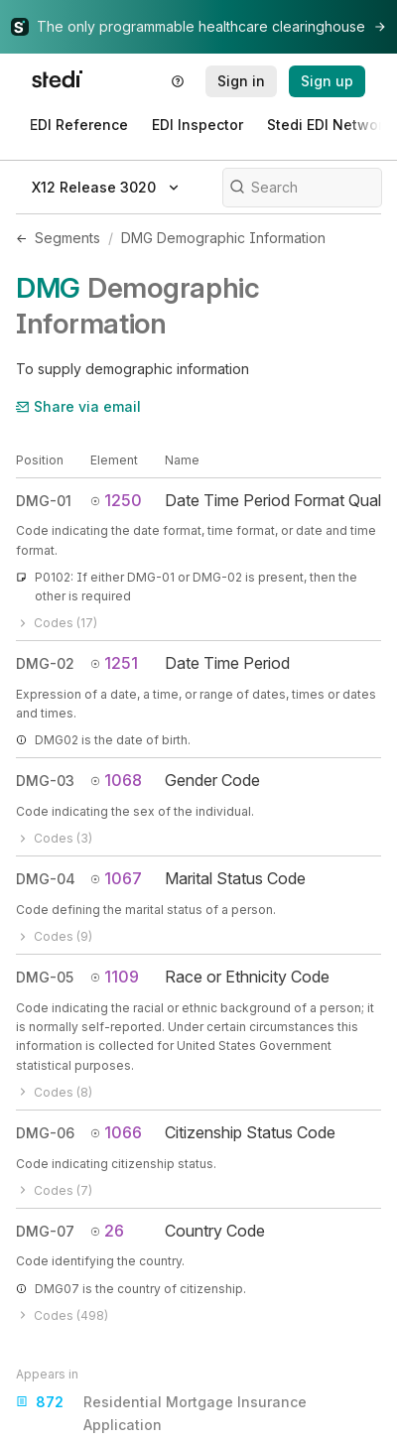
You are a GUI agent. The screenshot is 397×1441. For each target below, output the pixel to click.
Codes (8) (54, 1092)
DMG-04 (45, 878)
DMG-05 (44, 977)
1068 (116, 780)
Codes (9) (54, 936)
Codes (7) (54, 1190)
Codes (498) (62, 1315)
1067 (116, 878)
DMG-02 (45, 663)
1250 (116, 500)
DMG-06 (45, 1132)
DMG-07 (45, 1231)
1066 (116, 1132)
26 (107, 1231)
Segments (67, 237)
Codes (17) (56, 622)
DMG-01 (43, 500)
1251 (114, 663)
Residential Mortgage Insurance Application (161, 1411)
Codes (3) (54, 838)
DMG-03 (45, 780)
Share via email (78, 406)
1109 (114, 976)
